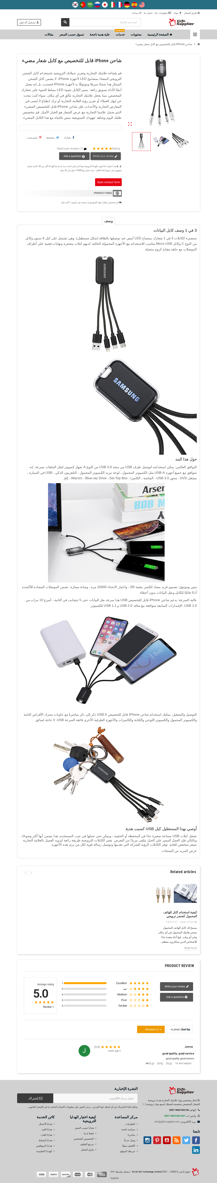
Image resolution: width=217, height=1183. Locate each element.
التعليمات (130, 1124)
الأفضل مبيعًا (128, 1145)
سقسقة (52, 137)
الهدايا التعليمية (44, 1151)
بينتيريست (34, 137)
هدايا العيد (47, 1129)
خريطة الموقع (127, 1151)
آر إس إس (176, 1140)
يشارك (69, 137)
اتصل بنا (148, 12)
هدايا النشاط (45, 1140)
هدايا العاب (46, 1134)
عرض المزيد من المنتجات (179, 851)
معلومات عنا (163, 12)
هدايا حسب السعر (84, 1127)
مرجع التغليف (87, 1144)
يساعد (137, 12)
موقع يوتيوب (167, 1140)
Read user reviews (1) (73, 148)
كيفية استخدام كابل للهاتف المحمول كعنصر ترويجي (180, 914)
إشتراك (35, 1098)
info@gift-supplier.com (166, 1121)
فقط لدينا (89, 1133)
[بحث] (101, 22)
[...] (144, 1104)
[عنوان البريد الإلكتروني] (95, 1098)
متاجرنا (131, 1134)
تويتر (186, 1140)
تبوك (177, 12)
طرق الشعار (192, 12)
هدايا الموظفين (44, 1145)
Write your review (105, 156)
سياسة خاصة (128, 1129)
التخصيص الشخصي (84, 1138)
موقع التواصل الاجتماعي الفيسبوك (196, 1140)
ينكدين (196, 1150)
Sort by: (185, 1029)
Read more (190, 948)
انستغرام (147, 1140)
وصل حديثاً (129, 1140)
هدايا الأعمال (45, 1124)
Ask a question (74, 156)
